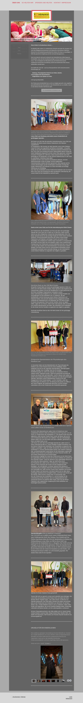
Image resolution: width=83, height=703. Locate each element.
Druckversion (15, 697)
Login (70, 697)
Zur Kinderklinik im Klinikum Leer (52, 90)
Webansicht (69, 698)
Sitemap (23, 697)
